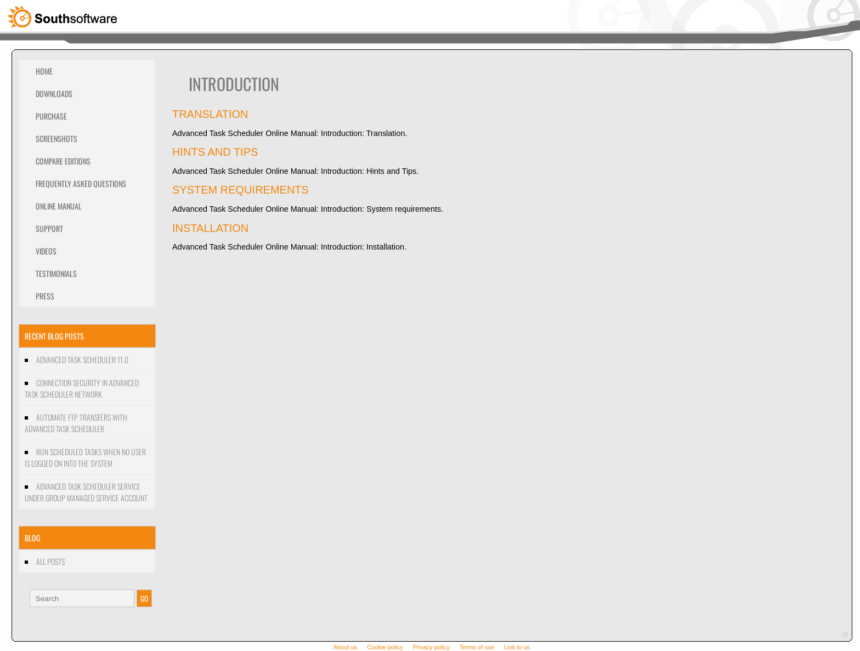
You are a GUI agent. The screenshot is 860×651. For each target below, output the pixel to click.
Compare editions (63, 161)
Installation (210, 228)
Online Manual (59, 206)
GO (144, 598)
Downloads (54, 93)
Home (44, 71)
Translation (210, 114)
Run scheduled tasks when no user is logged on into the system (85, 457)
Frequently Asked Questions (81, 183)
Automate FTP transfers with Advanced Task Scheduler (76, 422)
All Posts (50, 561)
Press (45, 296)
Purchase (51, 116)
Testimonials (56, 273)
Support (49, 228)
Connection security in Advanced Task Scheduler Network (82, 388)
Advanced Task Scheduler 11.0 (82, 359)
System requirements (240, 190)
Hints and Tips (215, 152)
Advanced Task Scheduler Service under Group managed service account (86, 491)
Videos (46, 251)
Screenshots (56, 138)
